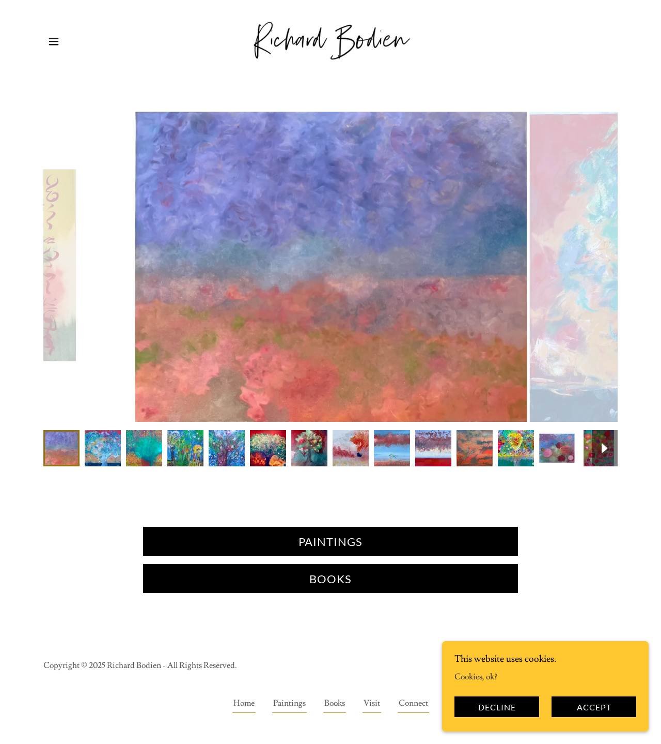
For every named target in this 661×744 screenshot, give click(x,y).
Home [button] (244, 703)
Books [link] (334, 703)
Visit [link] (372, 703)
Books (330, 579)
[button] (53, 41)
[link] (330, 39)
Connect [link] (413, 703)
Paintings (330, 542)
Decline (497, 707)
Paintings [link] (289, 703)
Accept (594, 707)
